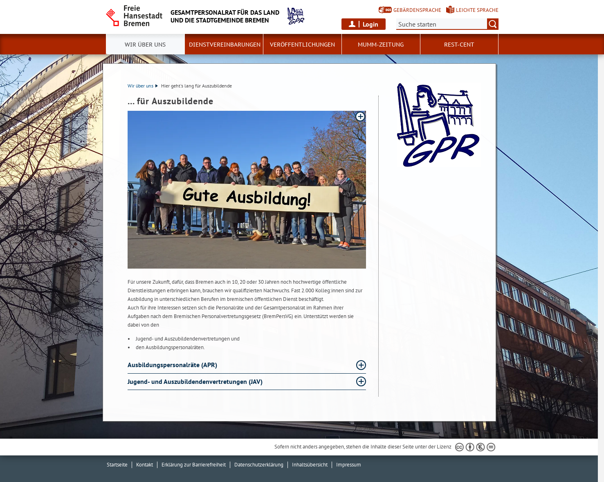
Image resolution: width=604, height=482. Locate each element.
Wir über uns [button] (145, 44)
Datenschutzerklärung (258, 464)
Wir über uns (143, 86)
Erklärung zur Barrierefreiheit (194, 464)
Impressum (348, 464)
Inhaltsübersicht (310, 464)
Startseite (117, 464)
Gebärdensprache (417, 10)
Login (370, 24)
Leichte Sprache (477, 10)
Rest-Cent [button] (459, 44)
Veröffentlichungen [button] (302, 44)
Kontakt (144, 464)
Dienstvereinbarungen (224, 44)
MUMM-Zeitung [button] (381, 44)
